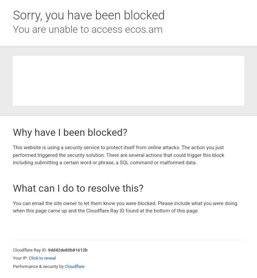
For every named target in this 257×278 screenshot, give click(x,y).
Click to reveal (42, 258)
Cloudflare (75, 266)
